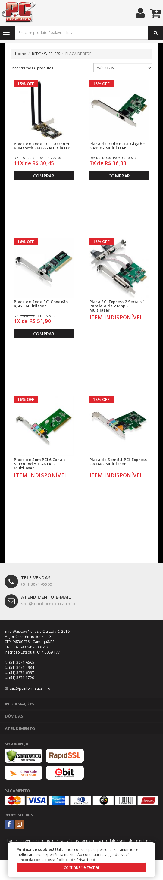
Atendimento (20, 728)
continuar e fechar (81, 867)
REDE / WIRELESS (46, 53)
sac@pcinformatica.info (40, 600)
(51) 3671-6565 (28, 581)
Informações (19, 704)
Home (20, 53)
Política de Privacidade (77, 859)
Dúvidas (14, 716)
